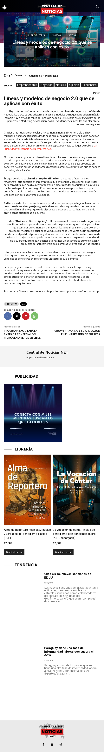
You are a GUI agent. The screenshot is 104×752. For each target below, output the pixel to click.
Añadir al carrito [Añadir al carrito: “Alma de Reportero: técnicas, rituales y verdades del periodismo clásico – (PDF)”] (14, 552)
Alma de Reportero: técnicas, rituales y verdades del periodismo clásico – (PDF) (27, 534)
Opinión (74, 85)
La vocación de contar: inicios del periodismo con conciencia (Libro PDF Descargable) (74, 534)
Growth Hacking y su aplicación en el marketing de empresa (77, 333)
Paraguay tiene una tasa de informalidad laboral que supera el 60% (69, 651)
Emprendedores (36, 35)
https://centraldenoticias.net (40, 357)
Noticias (71, 35)
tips (23, 303)
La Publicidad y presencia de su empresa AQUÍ (50, 147)
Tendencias (89, 85)
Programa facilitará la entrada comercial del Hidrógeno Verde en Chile (22, 334)
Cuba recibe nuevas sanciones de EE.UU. (67, 575)
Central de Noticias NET (43, 76)
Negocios (56, 35)
